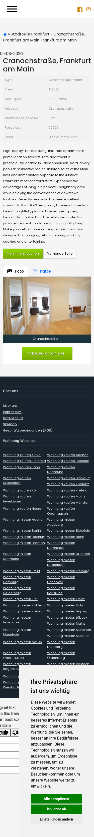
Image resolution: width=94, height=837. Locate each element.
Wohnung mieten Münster (68, 635)
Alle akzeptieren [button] (56, 799)
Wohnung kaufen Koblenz (68, 484)
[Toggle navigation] (12, 9)
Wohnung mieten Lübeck (67, 617)
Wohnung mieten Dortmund (17, 556)
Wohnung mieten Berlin (22, 530)
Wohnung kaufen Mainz (66, 496)
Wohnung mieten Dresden (68, 553)
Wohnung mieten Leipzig (67, 611)
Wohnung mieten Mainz (66, 623)
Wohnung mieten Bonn (65, 536)
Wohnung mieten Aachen (24, 519)
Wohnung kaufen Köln (21, 490)
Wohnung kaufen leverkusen (17, 499)
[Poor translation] (18, 732)
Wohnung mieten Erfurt (21, 571)
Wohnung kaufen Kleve (22, 454)
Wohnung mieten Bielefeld (68, 530)
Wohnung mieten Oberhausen (17, 655)
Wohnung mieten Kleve (66, 599)
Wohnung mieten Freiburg (68, 571)
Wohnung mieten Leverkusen (17, 620)
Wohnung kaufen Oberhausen (61, 511)
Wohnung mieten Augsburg (61, 522)
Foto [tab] (15, 271)
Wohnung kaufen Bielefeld (24, 460)
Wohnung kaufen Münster (68, 502)
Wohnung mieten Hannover (61, 579)
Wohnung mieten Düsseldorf (61, 562)
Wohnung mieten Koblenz (24, 605)
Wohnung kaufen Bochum (68, 460)
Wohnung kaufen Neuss (22, 508)
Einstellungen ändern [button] (56, 819)
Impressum (12, 412)
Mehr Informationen (23, 253)
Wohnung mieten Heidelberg (17, 590)
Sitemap (10, 424)
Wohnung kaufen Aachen (67, 454)
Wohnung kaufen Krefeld (67, 490)
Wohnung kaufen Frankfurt (68, 478)
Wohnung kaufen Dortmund (61, 469)
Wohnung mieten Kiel (20, 599)
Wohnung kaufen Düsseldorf (17, 480)
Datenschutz (13, 418)
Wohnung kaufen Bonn (21, 467)
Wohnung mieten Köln (65, 605)
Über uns (10, 405)
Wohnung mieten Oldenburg (61, 655)
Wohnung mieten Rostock (68, 664)
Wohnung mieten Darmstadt (61, 545)
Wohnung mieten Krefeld (23, 611)
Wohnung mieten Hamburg (17, 579)
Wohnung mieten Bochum (24, 536)
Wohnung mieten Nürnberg (61, 644)
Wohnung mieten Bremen (24, 542)
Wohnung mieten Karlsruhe (61, 590)
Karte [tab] (41, 271)
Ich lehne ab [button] (56, 809)
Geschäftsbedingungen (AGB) (27, 430)
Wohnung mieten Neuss (22, 642)
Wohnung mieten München (69, 629)
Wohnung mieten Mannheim (17, 632)
